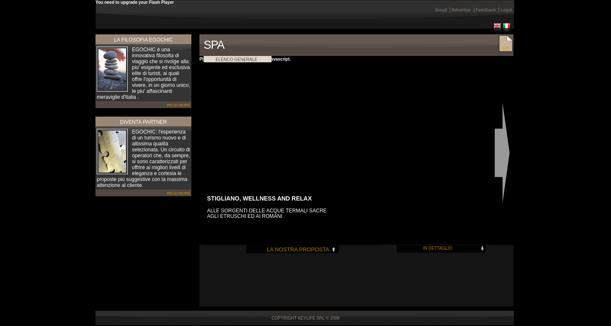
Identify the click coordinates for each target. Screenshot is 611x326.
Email (441, 9)
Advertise (461, 9)
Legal (506, 9)
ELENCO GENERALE (236, 59)
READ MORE (178, 105)
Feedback (486, 9)
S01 (506, 49)
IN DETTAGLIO (437, 248)
